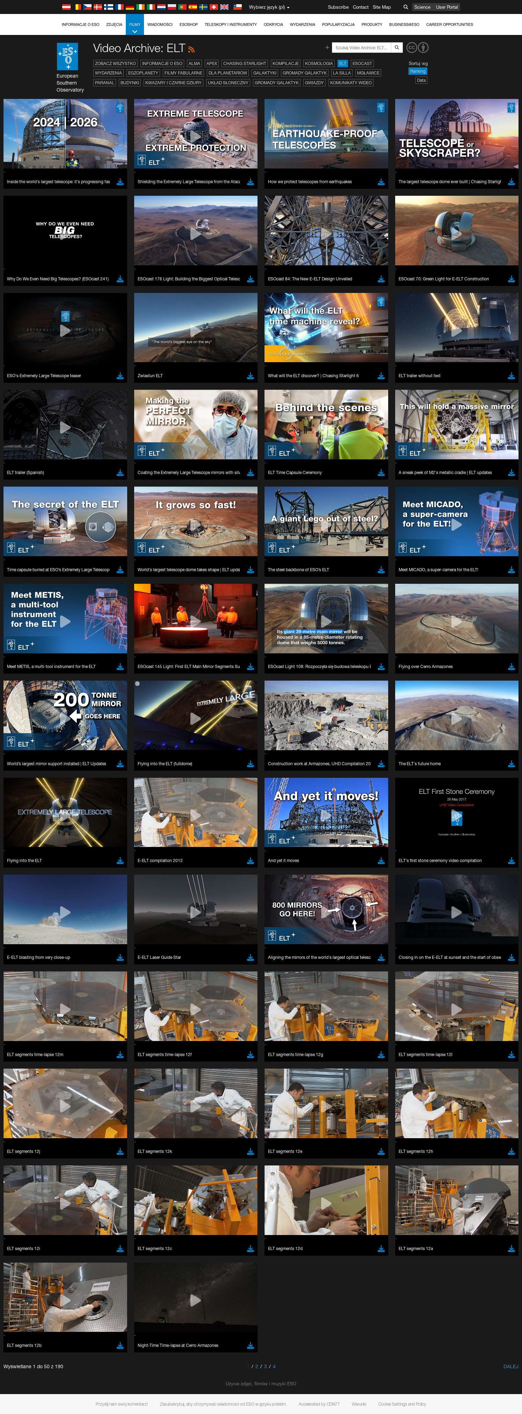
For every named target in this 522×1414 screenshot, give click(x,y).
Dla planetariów (228, 73)
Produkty (372, 24)
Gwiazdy (314, 82)
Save (74, 1054)
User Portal (447, 7)
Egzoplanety (143, 73)
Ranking (418, 71)
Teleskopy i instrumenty (231, 24)
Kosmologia (319, 63)
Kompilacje (286, 63)
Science (422, 7)
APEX (211, 63)
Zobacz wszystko (115, 63)
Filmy (135, 28)
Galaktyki (264, 73)
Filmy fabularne (183, 73)
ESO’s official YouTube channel (216, 804)
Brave (79, 926)
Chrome (81, 932)
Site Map (382, 7)
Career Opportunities (449, 24)
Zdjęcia (114, 24)
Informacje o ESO (80, 24)
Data (421, 80)
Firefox (79, 945)
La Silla (342, 73)
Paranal (104, 82)
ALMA (194, 63)
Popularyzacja (338, 24)
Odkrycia (273, 24)
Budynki (130, 82)
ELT (342, 63)
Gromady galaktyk (305, 73)
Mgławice (368, 73)
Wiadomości (160, 24)
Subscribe (338, 7)
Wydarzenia (302, 24)
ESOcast (362, 63)
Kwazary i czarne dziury (173, 82)
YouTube (67, 804)
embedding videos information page (93, 817)
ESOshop (189, 24)
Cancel (108, 1054)
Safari (78, 952)
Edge (78, 939)
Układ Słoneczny (228, 82)
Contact (361, 7)
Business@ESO (404, 24)
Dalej (511, 1366)
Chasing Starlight (244, 63)
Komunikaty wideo (351, 82)
